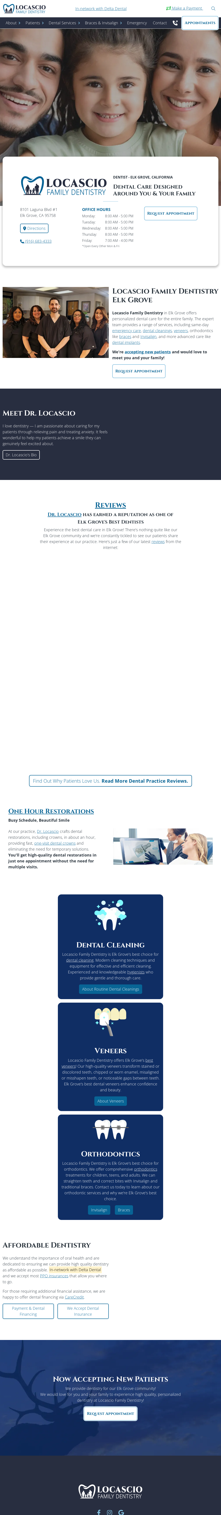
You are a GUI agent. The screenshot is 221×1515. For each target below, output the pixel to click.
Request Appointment (170, 213)
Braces (124, 1209)
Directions (34, 228)
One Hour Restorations (51, 811)
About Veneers (110, 1101)
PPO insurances (54, 1275)
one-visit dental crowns (55, 843)
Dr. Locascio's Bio (21, 454)
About (11, 22)
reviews (158, 541)
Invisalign (148, 336)
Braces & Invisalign (101, 22)
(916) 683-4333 (36, 241)
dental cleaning (79, 960)
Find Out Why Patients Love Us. (110, 780)
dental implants (126, 342)
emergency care (126, 330)
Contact (160, 22)
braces (125, 336)
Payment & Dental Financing (28, 1311)
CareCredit (74, 1297)
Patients (33, 22)
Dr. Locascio (64, 514)
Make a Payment (184, 8)
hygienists (136, 972)
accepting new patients (148, 351)
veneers (181, 330)
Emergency (137, 22)
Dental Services (62, 22)
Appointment (200, 23)
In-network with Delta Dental (101, 8)
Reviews (110, 505)
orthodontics (145, 1169)
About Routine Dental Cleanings (110, 989)
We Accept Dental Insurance (83, 1311)
